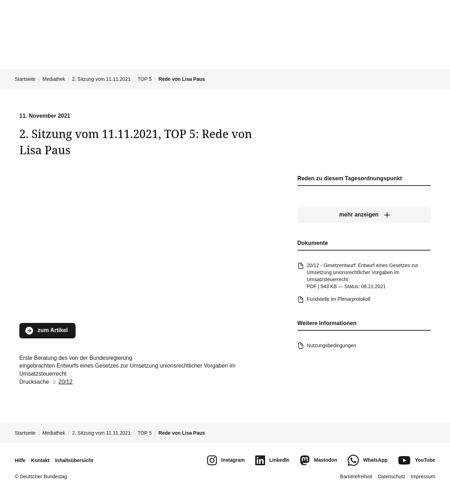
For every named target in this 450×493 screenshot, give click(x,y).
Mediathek (54, 79)
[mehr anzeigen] (364, 215)
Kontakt (40, 460)
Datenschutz (391, 476)
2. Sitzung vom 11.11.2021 (101, 79)
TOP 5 (144, 79)
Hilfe (20, 460)
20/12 (61, 382)
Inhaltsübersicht (74, 460)
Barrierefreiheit (356, 476)
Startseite (25, 79)
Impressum (423, 476)
